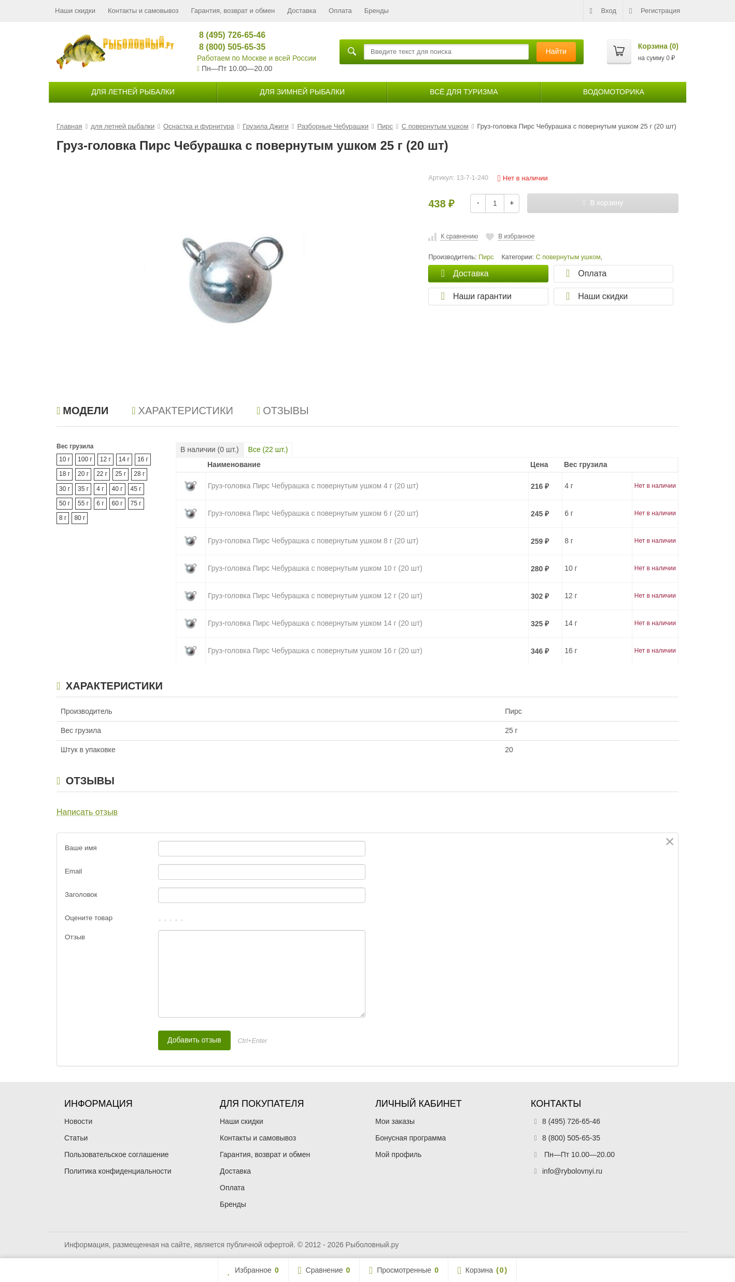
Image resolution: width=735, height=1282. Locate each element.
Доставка (301, 11)
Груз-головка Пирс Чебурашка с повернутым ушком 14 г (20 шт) (315, 623)
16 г (142, 459)
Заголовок (81, 894)
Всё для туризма (464, 92)
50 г (64, 503)
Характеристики (182, 410)
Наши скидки (75, 11)
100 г (85, 459)
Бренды (376, 11)
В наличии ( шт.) (209, 449)
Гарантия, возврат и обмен (233, 11)
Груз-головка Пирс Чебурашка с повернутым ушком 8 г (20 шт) (313, 541)
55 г (83, 503)
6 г (100, 503)
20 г (83, 473)
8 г (62, 518)
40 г (117, 488)
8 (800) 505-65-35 (228, 47)
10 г (64, 459)
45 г (136, 488)
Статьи (76, 1138)
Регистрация (654, 11)
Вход (603, 11)
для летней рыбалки (133, 92)
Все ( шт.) (268, 449)
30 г (64, 488)
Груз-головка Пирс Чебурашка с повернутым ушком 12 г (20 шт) (315, 595)
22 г (101, 473)
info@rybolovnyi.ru (572, 1171)
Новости (78, 1121)
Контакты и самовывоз (143, 11)
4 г (100, 488)
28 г (139, 473)
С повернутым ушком (568, 257)
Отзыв (75, 937)
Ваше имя (81, 848)
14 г (124, 459)
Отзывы (283, 410)
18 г (64, 473)
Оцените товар (88, 918)
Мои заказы (395, 1121)
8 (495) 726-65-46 (228, 35)
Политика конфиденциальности (118, 1171)
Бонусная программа (410, 1138)
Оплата (340, 11)
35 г (83, 488)
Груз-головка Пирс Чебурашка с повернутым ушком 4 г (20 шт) (313, 486)
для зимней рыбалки (302, 92)
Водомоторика (613, 92)
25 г (120, 473)
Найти (556, 51)
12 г (105, 459)
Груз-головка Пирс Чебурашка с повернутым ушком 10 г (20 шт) (315, 568)
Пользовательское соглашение (116, 1154)
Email (73, 871)
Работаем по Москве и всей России (256, 58)
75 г (136, 503)
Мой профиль (398, 1154)
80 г (79, 518)
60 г (117, 503)
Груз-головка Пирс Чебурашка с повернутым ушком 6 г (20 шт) (313, 513)
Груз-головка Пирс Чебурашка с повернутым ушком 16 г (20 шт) (315, 650)
